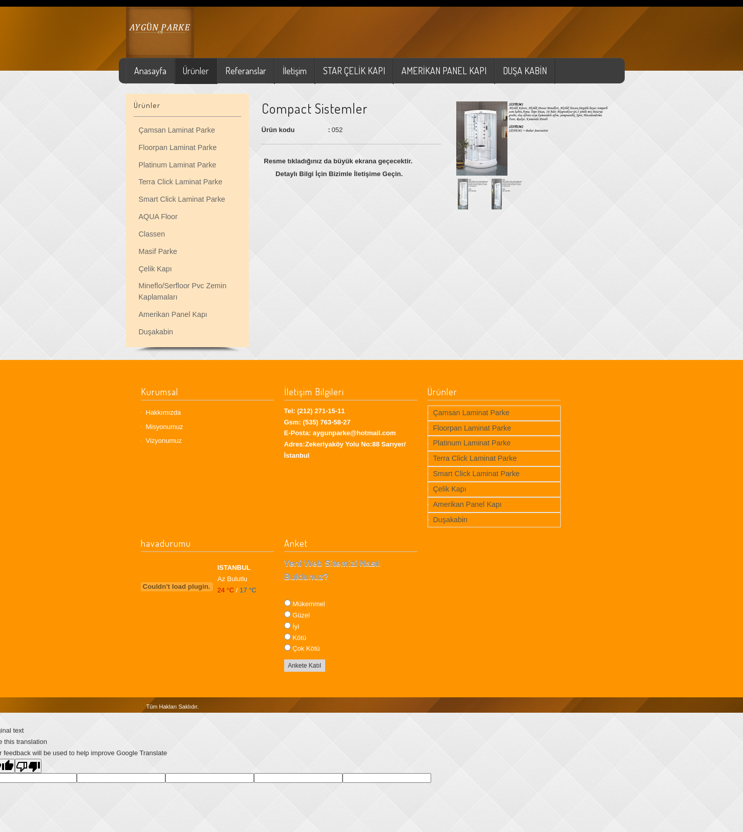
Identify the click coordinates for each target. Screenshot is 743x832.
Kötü (299, 638)
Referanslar (245, 70)
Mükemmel (308, 604)
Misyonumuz (164, 427)
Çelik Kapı (155, 269)
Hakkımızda (163, 412)
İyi (295, 626)
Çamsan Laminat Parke (177, 130)
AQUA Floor (158, 216)
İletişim (295, 70)
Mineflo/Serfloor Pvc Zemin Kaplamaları (183, 291)
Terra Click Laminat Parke (181, 182)
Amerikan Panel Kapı (173, 314)
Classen (152, 234)
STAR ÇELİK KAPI (354, 70)
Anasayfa (150, 70)
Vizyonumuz (164, 440)
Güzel (301, 615)
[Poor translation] (28, 766)
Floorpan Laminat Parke (178, 147)
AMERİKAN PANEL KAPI (443, 70)
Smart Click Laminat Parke (182, 199)
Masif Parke (158, 251)
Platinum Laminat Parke (178, 165)
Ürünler (196, 70)
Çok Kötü (306, 648)
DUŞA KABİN (525, 70)
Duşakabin (156, 332)
